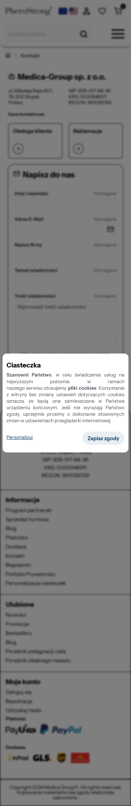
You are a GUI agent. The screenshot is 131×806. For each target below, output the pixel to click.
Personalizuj (20, 437)
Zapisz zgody (103, 438)
